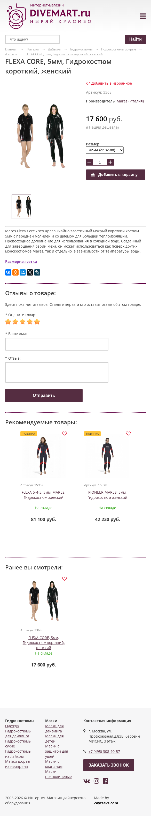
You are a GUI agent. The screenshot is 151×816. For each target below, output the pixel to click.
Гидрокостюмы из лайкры (18, 754)
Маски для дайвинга (54, 728)
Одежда (12, 725)
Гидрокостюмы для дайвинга (18, 734)
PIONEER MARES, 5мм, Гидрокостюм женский (107, 495)
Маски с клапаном (53, 764)
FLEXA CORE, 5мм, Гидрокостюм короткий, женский (44, 642)
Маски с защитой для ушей (56, 751)
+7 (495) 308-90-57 (104, 751)
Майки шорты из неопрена (17, 764)
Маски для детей (54, 738)
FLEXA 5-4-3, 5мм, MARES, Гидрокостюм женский (43, 495)
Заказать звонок (109, 765)
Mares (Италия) (130, 101)
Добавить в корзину (114, 174)
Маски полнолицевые (58, 774)
